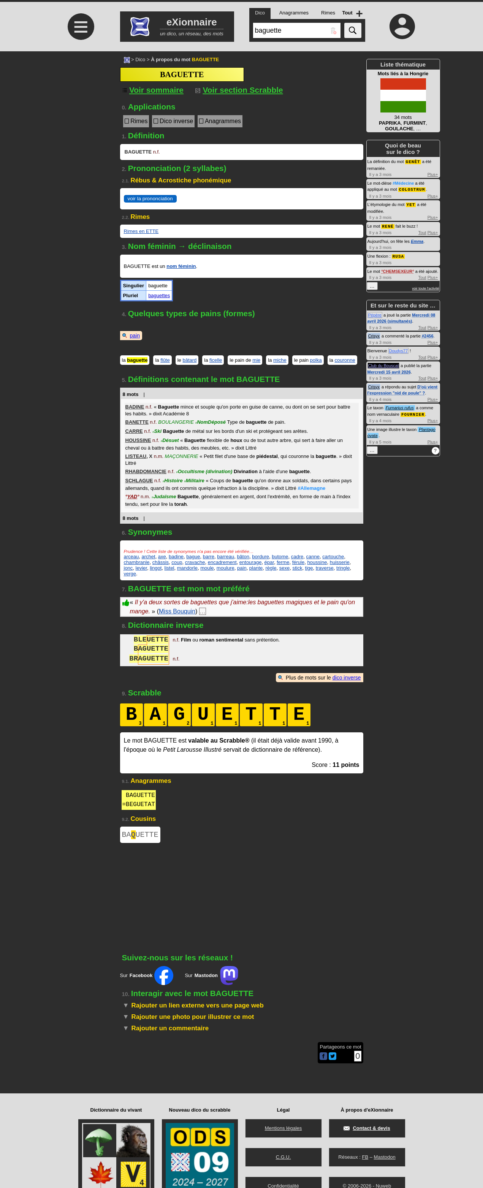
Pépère (375, 313)
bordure (260, 556)
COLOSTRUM (412, 189)
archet (148, 556)
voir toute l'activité (425, 286)
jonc (128, 568)
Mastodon (385, 1157)
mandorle (187, 568)
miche (280, 360)
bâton (243, 556)
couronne (344, 360)
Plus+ (433, 174)
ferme (283, 562)
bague (193, 556)
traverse (325, 568)
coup (176, 562)
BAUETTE (140, 835)
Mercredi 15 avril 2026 (389, 370)
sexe (284, 568)
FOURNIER (412, 412)
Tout (422, 231)
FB (365, 1157)
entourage (250, 562)
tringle (343, 568)
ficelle (215, 360)
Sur (147, 977)
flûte (165, 360)
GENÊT (413, 161)
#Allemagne (311, 488)
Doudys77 (398, 349)
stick (297, 568)
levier (141, 568)
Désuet (170, 440)
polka (316, 360)
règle (271, 568)
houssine (317, 562)
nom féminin (181, 266)
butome (280, 556)
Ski (157, 431)
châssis (160, 562)
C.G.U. (283, 1157)
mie (256, 360)
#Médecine (403, 183)
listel (169, 568)
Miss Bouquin (177, 611)
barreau (225, 556)
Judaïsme (164, 496)
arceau (131, 556)
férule (298, 562)
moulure (225, 568)
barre (208, 556)
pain (135, 336)
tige (309, 568)
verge (130, 574)
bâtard (189, 360)
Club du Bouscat (383, 363)
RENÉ (387, 225)
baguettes (159, 295)
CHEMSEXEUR (398, 269)
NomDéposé (210, 422)
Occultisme (204, 471)
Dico (140, 59)
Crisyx (374, 334)
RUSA (398, 254)
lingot (156, 568)
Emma (417, 240)
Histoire (173, 480)
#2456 (428, 334)
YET (411, 203)
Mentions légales (283, 1128)
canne (313, 556)
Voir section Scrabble (239, 90)
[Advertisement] (80, 115)
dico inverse (347, 678)
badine (176, 556)
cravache (195, 562)
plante (256, 568)
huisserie (340, 562)
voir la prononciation (150, 198)
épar (269, 562)
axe (162, 556)
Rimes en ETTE (141, 231)
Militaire (194, 480)
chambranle (137, 562)
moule (207, 568)
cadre (297, 556)
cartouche (333, 556)
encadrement (222, 562)
